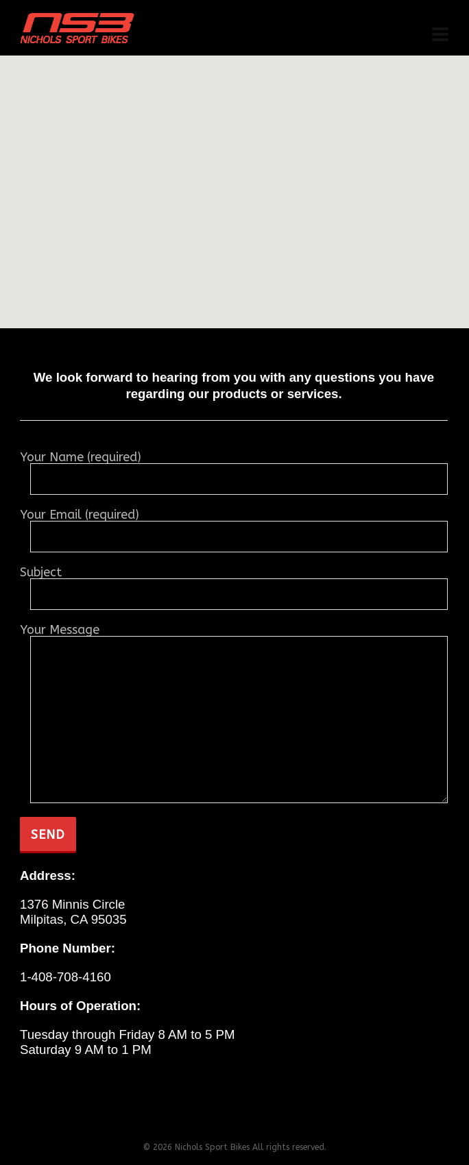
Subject (234, 584)
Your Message (234, 637)
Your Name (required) (234, 469)
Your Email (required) (234, 526)
